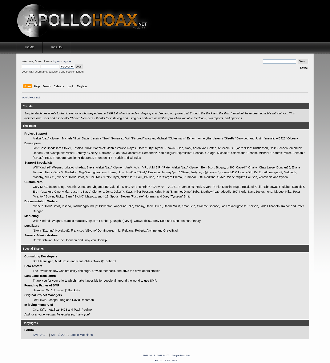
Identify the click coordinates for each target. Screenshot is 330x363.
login (56, 61)
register (67, 61)
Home (29, 47)
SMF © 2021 (59, 335)
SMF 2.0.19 (40, 335)
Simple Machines (81, 335)
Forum (57, 47)
